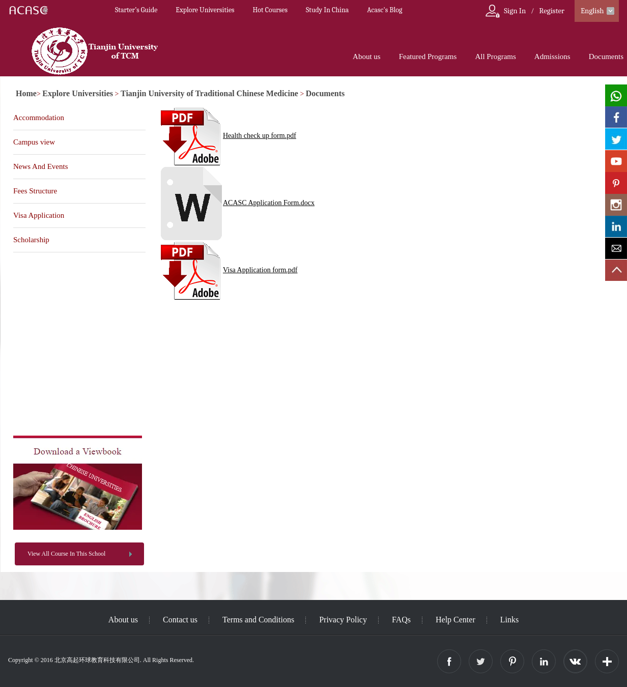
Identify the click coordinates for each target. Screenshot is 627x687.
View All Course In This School (66, 553)
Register (551, 10)
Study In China (327, 10)
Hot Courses (270, 10)
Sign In (515, 10)
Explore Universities (205, 10)
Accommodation (38, 117)
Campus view (34, 142)
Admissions (552, 56)
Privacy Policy (343, 619)
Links (509, 619)
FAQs (401, 619)
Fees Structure (35, 191)
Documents (606, 56)
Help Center (455, 619)
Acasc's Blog (384, 10)
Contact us (180, 619)
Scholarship (31, 240)
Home (26, 93)
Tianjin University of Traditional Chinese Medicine (209, 93)
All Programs (495, 56)
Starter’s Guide (136, 10)
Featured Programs (428, 56)
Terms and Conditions (258, 619)
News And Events (40, 166)
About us (367, 56)
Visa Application (38, 215)
